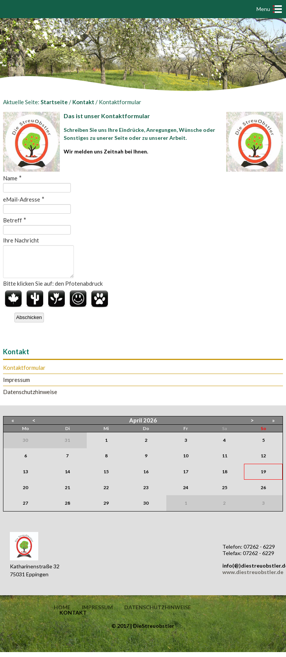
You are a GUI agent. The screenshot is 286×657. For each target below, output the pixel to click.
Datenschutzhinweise (30, 397)
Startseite (54, 102)
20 (25, 493)
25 (224, 493)
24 (185, 493)
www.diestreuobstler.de (252, 577)
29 (106, 509)
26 (263, 493)
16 (145, 477)
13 (25, 477)
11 (224, 461)
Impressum (16, 385)
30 (145, 509)
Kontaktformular (24, 373)
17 (185, 477)
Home (62, 613)
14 (67, 477)
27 (25, 509)
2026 (150, 425)
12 (263, 461)
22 (106, 493)
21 (67, 493)
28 (67, 509)
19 (263, 477)
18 (224, 477)
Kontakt (83, 102)
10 (185, 461)
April (135, 425)
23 (145, 493)
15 (106, 477)
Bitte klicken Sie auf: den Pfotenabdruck (53, 289)
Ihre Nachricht (21, 240)
